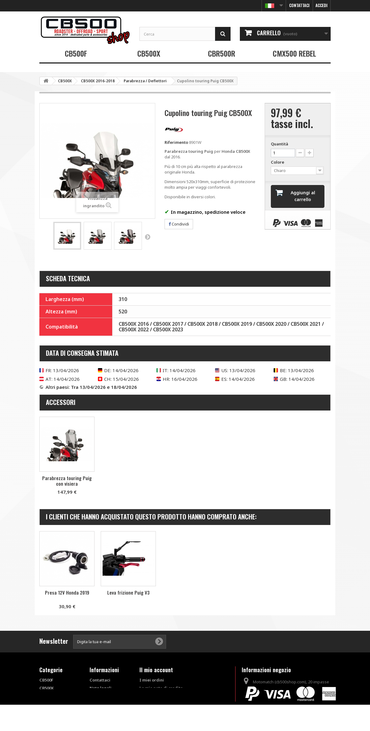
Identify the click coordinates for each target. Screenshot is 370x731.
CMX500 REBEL (294, 53)
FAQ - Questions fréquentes (105, 712)
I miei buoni (151, 712)
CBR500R (221, 53)
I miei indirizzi (153, 696)
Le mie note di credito (161, 688)
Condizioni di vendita (103, 698)
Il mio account (156, 670)
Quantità (279, 144)
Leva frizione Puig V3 (251, 592)
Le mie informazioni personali (169, 704)
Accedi (321, 5)
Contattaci (299, 5)
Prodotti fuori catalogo (52, 714)
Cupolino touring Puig (67, 479)
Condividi (179, 224)
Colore (278, 162)
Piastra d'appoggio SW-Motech (128, 595)
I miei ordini (151, 680)
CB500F (76, 53)
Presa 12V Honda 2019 (190, 592)
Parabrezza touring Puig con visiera (128, 480)
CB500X (148, 53)
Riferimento (176, 142)
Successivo (147, 237)
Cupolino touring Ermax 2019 (66, 595)
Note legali (101, 688)
